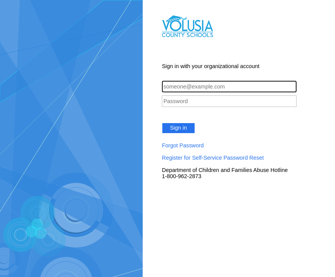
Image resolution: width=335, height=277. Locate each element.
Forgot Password (183, 145)
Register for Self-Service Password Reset (213, 158)
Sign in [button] (178, 128)
